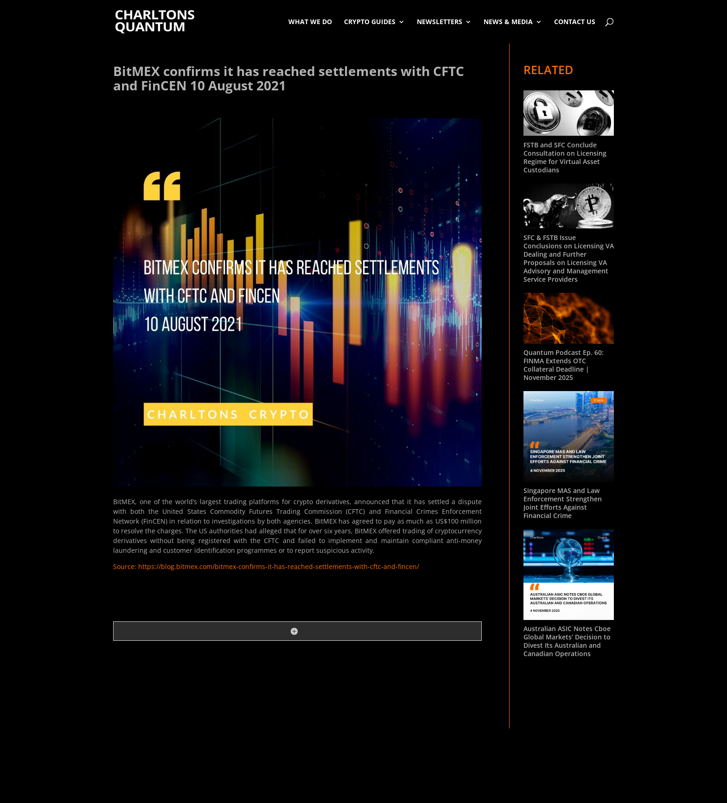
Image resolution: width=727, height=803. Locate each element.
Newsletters (439, 21)
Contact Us (574, 21)
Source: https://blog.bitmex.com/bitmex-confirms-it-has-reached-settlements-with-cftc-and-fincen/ (266, 566)
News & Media (508, 21)
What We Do (310, 21)
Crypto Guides (369, 21)
